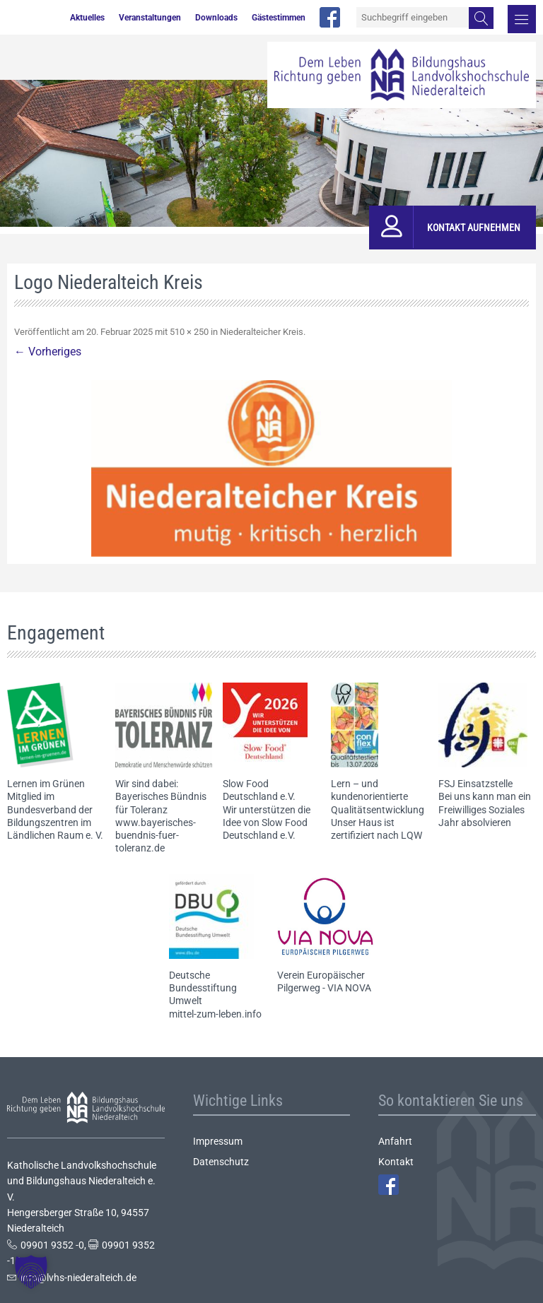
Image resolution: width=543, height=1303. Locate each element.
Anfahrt (395, 1141)
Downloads (216, 17)
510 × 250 (189, 331)
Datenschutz (221, 1161)
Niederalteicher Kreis (261, 331)
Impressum (218, 1141)
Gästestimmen (278, 17)
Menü (522, 19)
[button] (31, 1272)
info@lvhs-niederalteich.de (78, 1277)
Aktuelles (87, 17)
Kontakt (396, 1161)
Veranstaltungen (150, 17)
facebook (330, 17)
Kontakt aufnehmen (473, 227)
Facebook (388, 1184)
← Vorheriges (47, 351)
